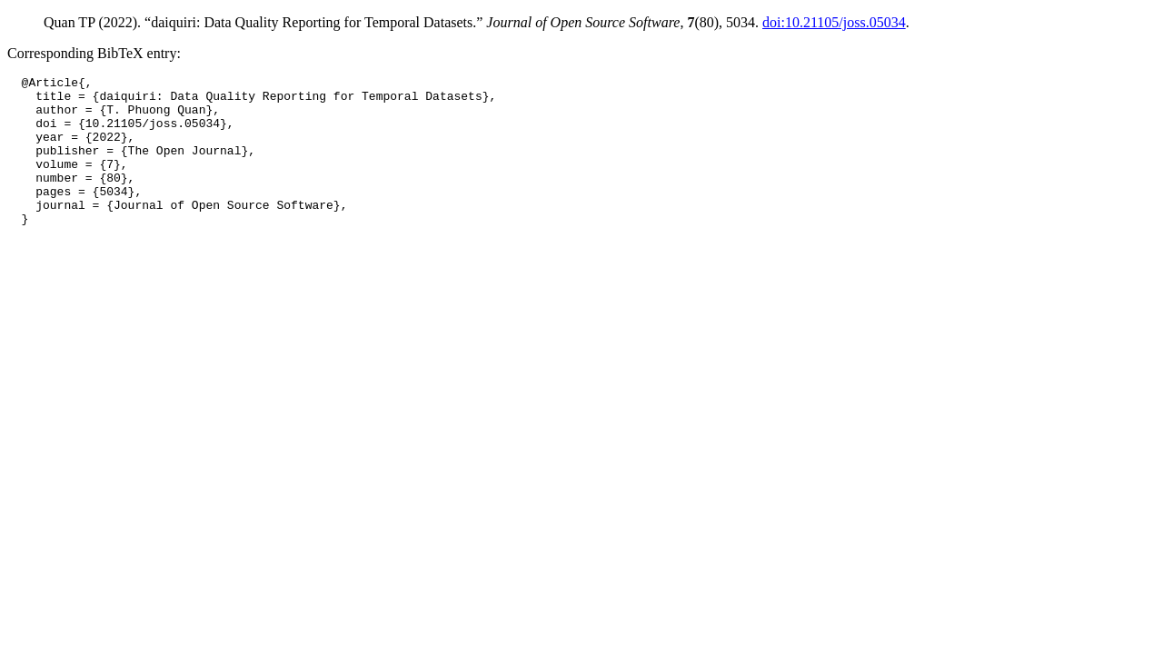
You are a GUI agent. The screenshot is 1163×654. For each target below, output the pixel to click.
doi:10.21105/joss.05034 (834, 22)
